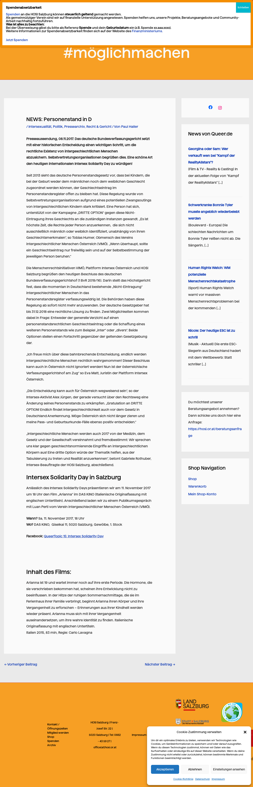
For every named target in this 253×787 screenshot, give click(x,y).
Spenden (53, 741)
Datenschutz (202, 779)
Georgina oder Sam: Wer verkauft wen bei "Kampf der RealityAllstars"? (211, 155)
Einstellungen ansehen (229, 769)
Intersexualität (39, 126)
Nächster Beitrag (160, 664)
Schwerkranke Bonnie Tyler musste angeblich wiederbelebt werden (213, 211)
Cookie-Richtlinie (183, 779)
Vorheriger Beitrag (20, 664)
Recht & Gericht (98, 126)
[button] (245, 732)
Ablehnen (195, 769)
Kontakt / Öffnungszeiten (57, 726)
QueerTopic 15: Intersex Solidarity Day (74, 536)
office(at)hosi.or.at (104, 747)
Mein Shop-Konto (202, 494)
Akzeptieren (165, 769)
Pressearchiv (74, 126)
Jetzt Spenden (17, 40)
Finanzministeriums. (147, 31)
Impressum (218, 779)
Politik (58, 126)
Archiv (51, 745)
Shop (192, 479)
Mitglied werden (58, 732)
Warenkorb (197, 486)
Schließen (243, 7)
